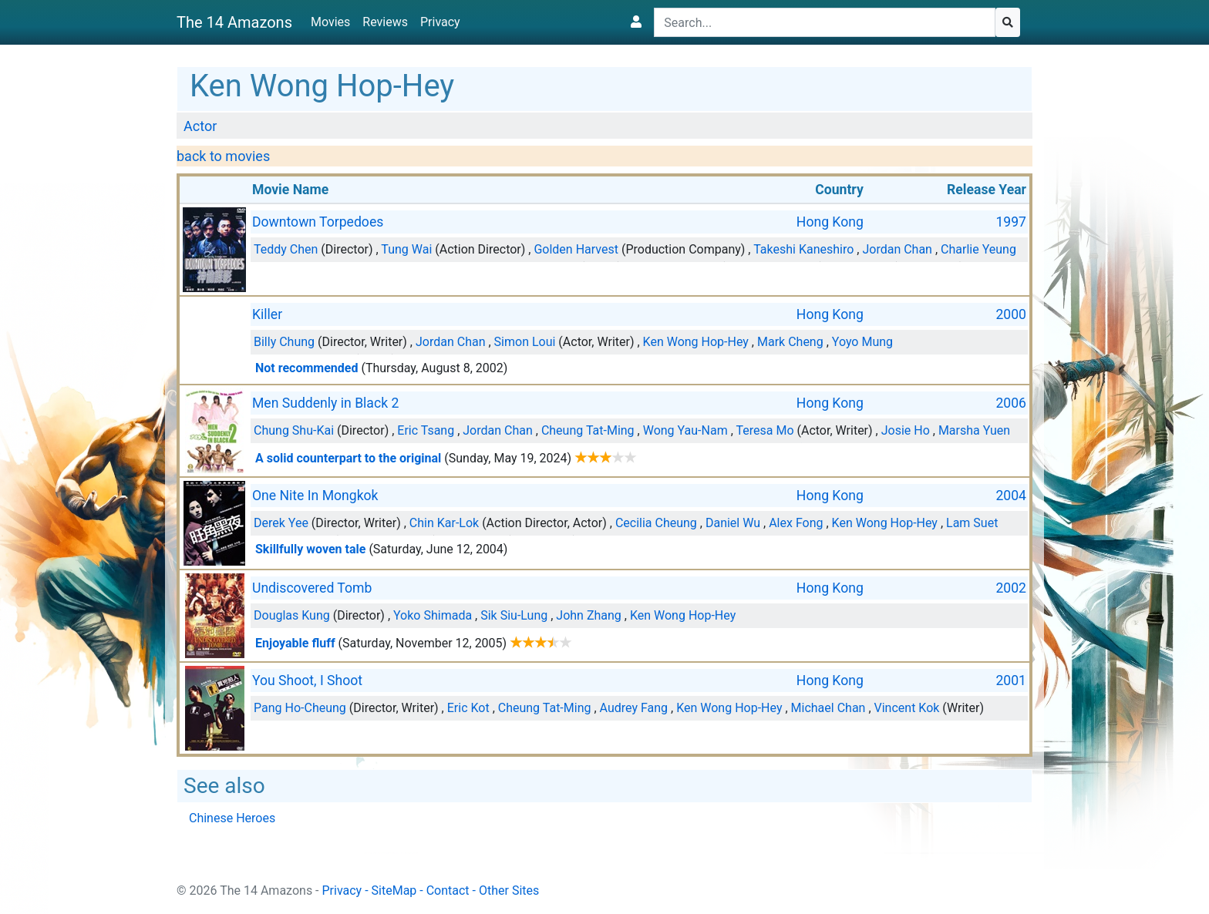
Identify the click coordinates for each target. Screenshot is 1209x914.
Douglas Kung (292, 615)
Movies (330, 22)
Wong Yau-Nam (685, 430)
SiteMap (394, 890)
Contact (448, 890)
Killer (267, 314)
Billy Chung (284, 341)
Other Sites (509, 890)
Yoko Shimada (432, 615)
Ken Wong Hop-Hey (696, 341)
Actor (200, 126)
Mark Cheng (790, 341)
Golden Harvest (576, 249)
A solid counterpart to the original (348, 458)
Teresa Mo (764, 430)
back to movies (223, 156)
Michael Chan (828, 708)
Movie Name (290, 189)
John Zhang (588, 615)
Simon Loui (525, 341)
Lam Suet (972, 523)
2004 (1010, 495)
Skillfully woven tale (310, 549)
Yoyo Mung (862, 341)
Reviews (385, 22)
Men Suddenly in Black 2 (325, 403)
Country (839, 189)
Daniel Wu (733, 523)
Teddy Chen (286, 249)
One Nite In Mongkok (315, 495)
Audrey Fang (634, 708)
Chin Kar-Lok (444, 523)
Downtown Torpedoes (317, 222)
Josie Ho (905, 430)
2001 (1010, 680)
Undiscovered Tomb (312, 588)
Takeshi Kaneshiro (803, 249)
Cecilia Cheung (656, 523)
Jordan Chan (897, 249)
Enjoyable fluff (295, 643)
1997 (1010, 222)
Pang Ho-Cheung (300, 708)
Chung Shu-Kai (294, 430)
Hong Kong (830, 222)
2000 (1010, 314)
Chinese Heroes (232, 818)
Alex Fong (796, 523)
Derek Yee (281, 523)
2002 (1010, 588)
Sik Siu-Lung (513, 615)
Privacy (440, 22)
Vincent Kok (907, 708)
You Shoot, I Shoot (307, 680)
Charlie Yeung (978, 249)
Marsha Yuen (974, 430)
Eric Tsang (425, 430)
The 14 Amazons (234, 22)
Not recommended (306, 368)
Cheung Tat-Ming (588, 430)
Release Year (986, 189)
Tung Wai (406, 249)
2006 (1010, 403)
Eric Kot (468, 708)
